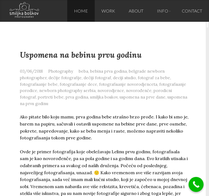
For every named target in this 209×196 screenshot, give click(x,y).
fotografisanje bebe (39, 84)
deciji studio (124, 77)
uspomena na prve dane (142, 97)
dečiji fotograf (97, 77)
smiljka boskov (104, 97)
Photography (60, 71)
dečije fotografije (65, 77)
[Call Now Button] (196, 184)
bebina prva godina (108, 71)
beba (83, 71)
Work (108, 10)
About (136, 10)
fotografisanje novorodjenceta (128, 84)
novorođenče (139, 90)
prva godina (77, 97)
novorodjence (110, 90)
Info (162, 10)
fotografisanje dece (78, 84)
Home (81, 10)
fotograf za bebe (154, 77)
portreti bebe (51, 97)
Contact (192, 10)
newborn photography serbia (67, 90)
